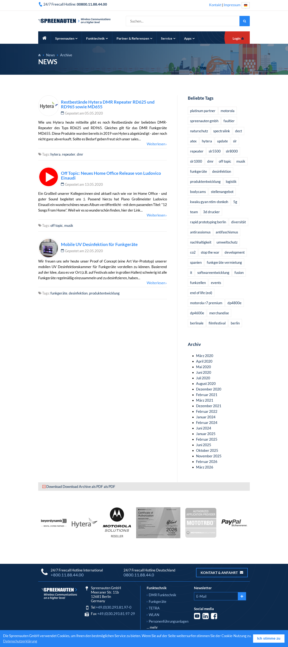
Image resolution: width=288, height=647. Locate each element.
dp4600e (197, 313)
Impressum (232, 5)
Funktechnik (97, 38)
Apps (189, 38)
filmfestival (217, 323)
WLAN (154, 615)
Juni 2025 (203, 445)
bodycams (198, 191)
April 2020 (204, 361)
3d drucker (211, 212)
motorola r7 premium (206, 303)
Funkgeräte (157, 601)
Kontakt (215, 5)
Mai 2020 (203, 367)
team (194, 212)
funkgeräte (58, 293)
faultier (229, 121)
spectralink (221, 131)
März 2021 (204, 400)
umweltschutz (227, 242)
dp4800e (234, 303)
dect (238, 131)
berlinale (197, 323)
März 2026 (204, 467)
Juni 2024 (203, 428)
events (216, 282)
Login (236, 38)
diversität (238, 222)
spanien (196, 262)
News (50, 55)
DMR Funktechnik (162, 595)
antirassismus (200, 232)
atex (193, 141)
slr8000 (232, 151)
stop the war (210, 252)
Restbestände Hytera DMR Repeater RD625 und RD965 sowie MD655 (108, 104)
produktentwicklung (104, 293)
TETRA (154, 608)
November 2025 (208, 456)
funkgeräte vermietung (224, 262)
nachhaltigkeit (200, 242)
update (222, 141)
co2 (193, 252)
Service (168, 38)
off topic (56, 225)
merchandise (219, 313)
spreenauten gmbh (204, 121)
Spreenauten (66, 38)
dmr (80, 154)
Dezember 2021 (208, 406)
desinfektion (78, 293)
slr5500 (215, 151)
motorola (227, 111)
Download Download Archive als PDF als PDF (80, 486)
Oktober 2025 (207, 450)
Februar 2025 (206, 439)
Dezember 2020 (208, 389)
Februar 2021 (206, 395)
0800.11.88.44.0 (139, 574)
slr (235, 141)
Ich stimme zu (268, 638)
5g (235, 202)
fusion (239, 272)
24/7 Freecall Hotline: (75, 4)
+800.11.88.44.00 (67, 574)
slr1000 (196, 161)
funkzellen (198, 282)
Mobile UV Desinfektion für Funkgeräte (99, 244)
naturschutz (199, 131)
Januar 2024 (205, 417)
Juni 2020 (203, 372)
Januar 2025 (205, 434)
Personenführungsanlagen (168, 621)
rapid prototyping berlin (208, 222)
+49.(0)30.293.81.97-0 (113, 607)
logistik (231, 181)
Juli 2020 (203, 378)
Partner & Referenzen (134, 38)
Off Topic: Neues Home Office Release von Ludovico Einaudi (111, 175)
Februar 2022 (206, 411)
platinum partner (202, 111)
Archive (66, 55)
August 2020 (206, 383)
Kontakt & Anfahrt (222, 572)
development (235, 252)
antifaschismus (227, 232)
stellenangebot (222, 191)
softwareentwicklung (213, 272)
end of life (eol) (201, 293)
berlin (235, 323)
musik (68, 225)
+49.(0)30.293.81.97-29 (116, 614)
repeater (68, 154)
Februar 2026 (206, 461)
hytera (55, 154)
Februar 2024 (206, 422)
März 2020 (204, 356)
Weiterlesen (156, 144)
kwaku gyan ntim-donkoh (209, 202)
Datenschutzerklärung (20, 641)
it (191, 272)
